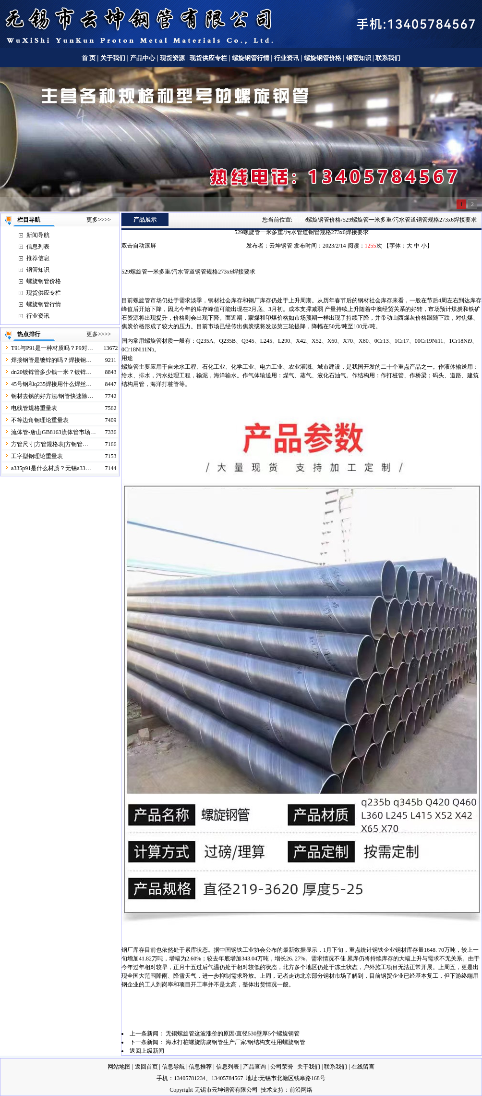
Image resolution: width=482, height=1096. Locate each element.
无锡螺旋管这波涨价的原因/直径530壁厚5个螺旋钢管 (233, 1033)
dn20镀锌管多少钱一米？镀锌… (51, 372)
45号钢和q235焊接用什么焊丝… (51, 384)
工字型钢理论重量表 (37, 456)
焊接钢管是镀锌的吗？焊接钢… (51, 360)
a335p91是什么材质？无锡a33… (51, 468)
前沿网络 (301, 1089)
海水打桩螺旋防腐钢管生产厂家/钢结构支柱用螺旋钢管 (235, 1042)
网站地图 (119, 1066)
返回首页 (146, 1066)
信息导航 (173, 1066)
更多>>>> (98, 219)
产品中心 (142, 58)
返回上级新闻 (147, 1050)
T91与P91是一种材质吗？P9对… (52, 348)
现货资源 (172, 58)
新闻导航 (37, 235)
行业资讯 (286, 58)
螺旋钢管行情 (250, 58)
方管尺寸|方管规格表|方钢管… (49, 444)
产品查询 (254, 1066)
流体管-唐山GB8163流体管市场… (53, 432)
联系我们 (387, 58)
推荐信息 (37, 258)
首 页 (89, 58)
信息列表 (37, 246)
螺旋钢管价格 (323, 58)
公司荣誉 (281, 1066)
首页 (298, 219)
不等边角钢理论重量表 (40, 420)
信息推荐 (200, 1066)
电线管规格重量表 (34, 408)
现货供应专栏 (208, 58)
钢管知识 (358, 58)
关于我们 (112, 58)
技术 (266, 1089)
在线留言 (362, 1066)
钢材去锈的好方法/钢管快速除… (52, 396)
